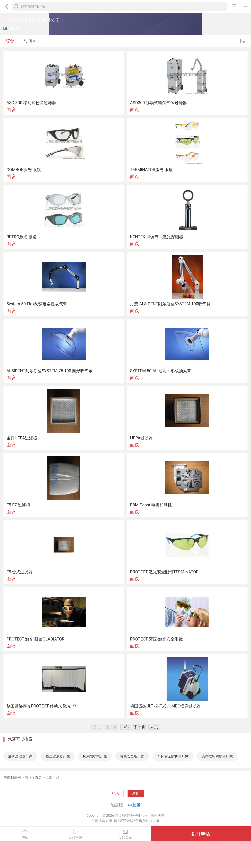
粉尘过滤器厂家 (58, 756)
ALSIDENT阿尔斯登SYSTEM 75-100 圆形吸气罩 (50, 371)
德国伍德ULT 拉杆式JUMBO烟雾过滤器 (165, 706)
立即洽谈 (75, 835)
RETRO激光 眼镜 (22, 237)
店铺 (25, 835)
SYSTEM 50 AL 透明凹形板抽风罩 (160, 371)
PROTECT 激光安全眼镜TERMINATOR (164, 572)
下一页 (139, 726)
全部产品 (52, 777)
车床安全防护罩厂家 (173, 756)
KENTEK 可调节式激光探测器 (156, 237)
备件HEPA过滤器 (22, 438)
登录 (115, 793)
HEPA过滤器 (141, 438)
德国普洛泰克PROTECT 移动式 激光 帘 (41, 706)
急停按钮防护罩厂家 (217, 756)
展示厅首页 (33, 777)
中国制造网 (12, 777)
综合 (10, 40)
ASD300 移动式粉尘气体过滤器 (158, 103)
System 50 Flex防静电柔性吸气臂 (37, 304)
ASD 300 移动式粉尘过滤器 (31, 103)
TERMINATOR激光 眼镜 (151, 170)
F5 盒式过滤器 (19, 572)
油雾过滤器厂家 (20, 756)
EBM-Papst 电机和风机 (151, 505)
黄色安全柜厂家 (132, 756)
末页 (154, 726)
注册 (136, 793)
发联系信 (125, 835)
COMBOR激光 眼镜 (24, 170)
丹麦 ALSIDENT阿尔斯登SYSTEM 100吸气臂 (170, 304)
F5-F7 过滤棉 (18, 505)
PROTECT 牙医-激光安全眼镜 (156, 639)
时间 (29, 40)
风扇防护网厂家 (95, 756)
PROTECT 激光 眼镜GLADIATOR (35, 639)
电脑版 (134, 805)
